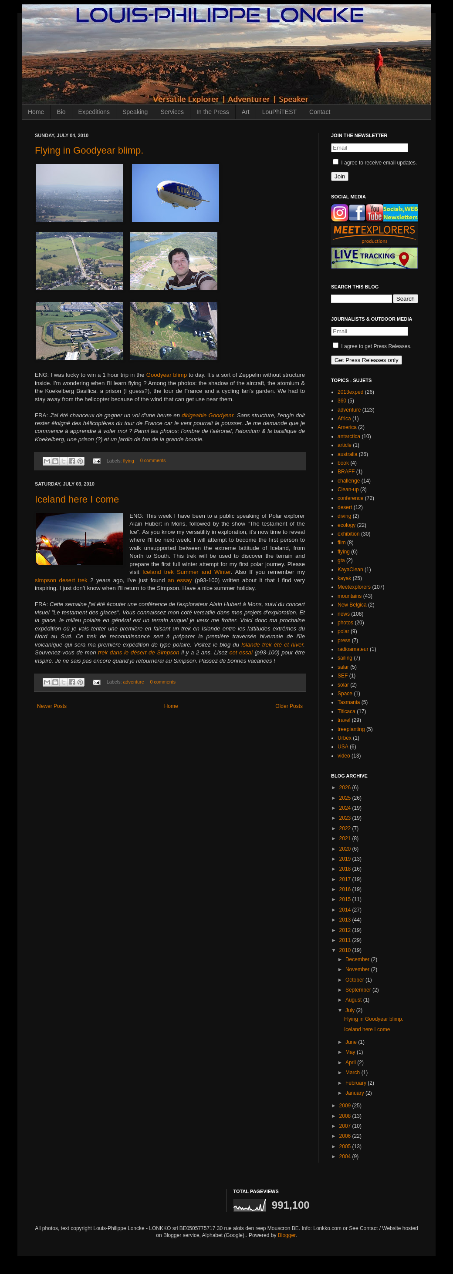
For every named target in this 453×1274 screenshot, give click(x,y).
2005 (345, 1146)
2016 (345, 889)
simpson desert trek (61, 580)
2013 (345, 920)
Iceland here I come (77, 499)
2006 (345, 1136)
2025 (345, 798)
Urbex (345, 738)
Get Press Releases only (367, 360)
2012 (345, 930)
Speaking (135, 111)
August (354, 1000)
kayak (344, 578)
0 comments (153, 460)
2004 (345, 1156)
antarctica (349, 436)
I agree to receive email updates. (375, 163)
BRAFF (346, 472)
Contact (319, 111)
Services (172, 111)
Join (340, 176)
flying (128, 460)
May (351, 1052)
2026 (345, 788)
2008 (345, 1116)
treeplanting (351, 729)
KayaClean (350, 570)
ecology (346, 525)
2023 (345, 818)
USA (343, 747)
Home (36, 111)
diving (344, 516)
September (358, 990)
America (347, 427)
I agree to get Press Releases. (372, 346)
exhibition (349, 534)
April (351, 1062)
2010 (345, 950)
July (350, 1010)
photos (345, 623)
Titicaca (346, 711)
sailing (345, 658)
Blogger (287, 1235)
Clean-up (348, 489)
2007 (345, 1126)
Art (246, 111)
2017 (345, 879)
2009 (345, 1106)
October (355, 980)
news (344, 614)
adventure (133, 681)
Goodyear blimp (166, 375)
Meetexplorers (354, 587)
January (355, 1093)
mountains (350, 596)
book (343, 463)
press (344, 640)
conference (350, 498)
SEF (343, 676)
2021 (345, 838)
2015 (345, 899)
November (358, 969)
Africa (344, 419)
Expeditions (94, 111)
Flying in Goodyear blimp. (89, 150)
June (351, 1042)
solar (343, 685)
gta (341, 560)
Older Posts (289, 706)
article (345, 445)
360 (342, 401)
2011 (345, 940)
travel (344, 720)
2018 (345, 869)
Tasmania (349, 702)
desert (345, 507)
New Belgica (352, 605)
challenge (349, 481)
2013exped (350, 392)
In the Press (212, 111)
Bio (61, 111)
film (342, 543)
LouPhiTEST (279, 111)
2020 (345, 849)
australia (347, 454)
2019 (345, 859)
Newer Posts (52, 706)
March (353, 1072)
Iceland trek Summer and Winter (186, 572)
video (344, 756)
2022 (345, 828)
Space (345, 694)
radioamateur (353, 649)
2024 (345, 808)
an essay (180, 580)
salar (343, 667)
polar (343, 631)
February (356, 1083)
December (358, 959)
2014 (345, 910)
